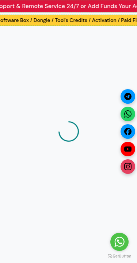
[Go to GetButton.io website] (119, 256)
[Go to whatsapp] (119, 242)
